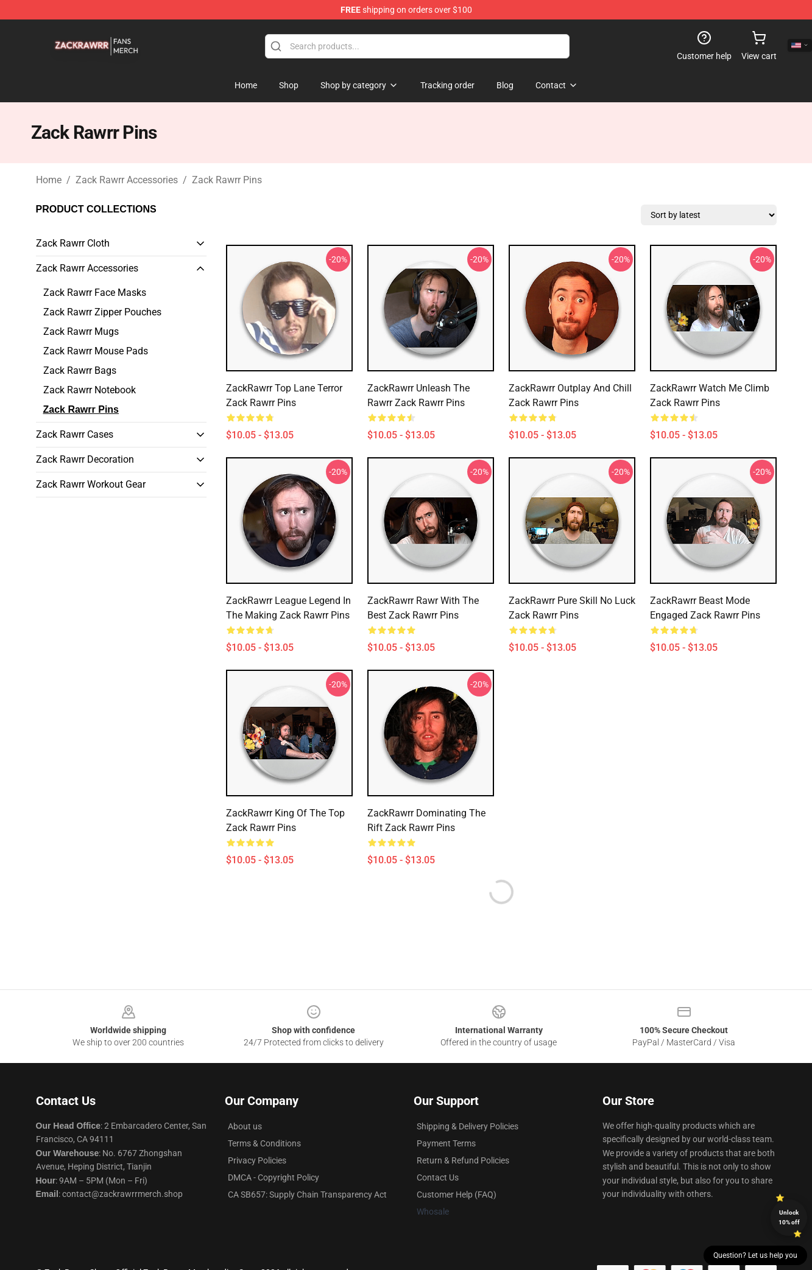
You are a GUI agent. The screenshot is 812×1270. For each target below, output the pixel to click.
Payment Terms (446, 1143)
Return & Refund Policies (463, 1160)
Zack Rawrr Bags (79, 370)
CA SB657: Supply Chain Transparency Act (307, 1194)
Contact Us (438, 1177)
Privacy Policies (257, 1160)
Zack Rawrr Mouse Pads (95, 351)
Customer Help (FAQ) (456, 1194)
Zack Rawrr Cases (74, 434)
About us (245, 1126)
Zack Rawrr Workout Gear (91, 484)
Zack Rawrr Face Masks (94, 292)
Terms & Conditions (264, 1143)
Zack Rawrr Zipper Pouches (102, 312)
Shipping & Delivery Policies (467, 1126)
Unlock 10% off (789, 1217)
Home (49, 180)
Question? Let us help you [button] (755, 1255)
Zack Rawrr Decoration (85, 459)
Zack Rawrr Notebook (89, 390)
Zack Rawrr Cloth (73, 243)
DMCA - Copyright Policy (273, 1177)
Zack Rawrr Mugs (81, 331)
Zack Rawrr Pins (227, 180)
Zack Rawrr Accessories (127, 180)
